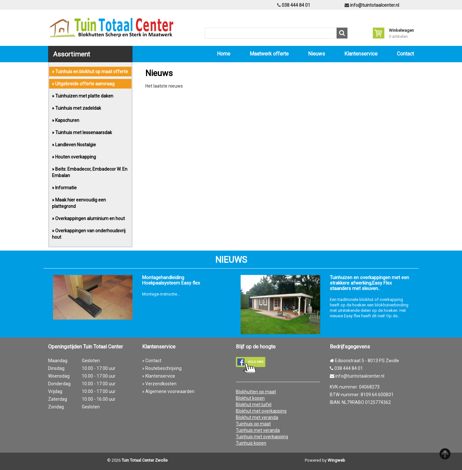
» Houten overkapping (74, 156)
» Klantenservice (158, 376)
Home (223, 54)
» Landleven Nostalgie (74, 144)
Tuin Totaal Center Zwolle (144, 460)
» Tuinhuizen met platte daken (82, 95)
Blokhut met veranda (257, 417)
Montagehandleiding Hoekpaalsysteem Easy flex (171, 280)
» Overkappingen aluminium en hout (88, 218)
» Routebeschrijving (162, 368)
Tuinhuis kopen (251, 443)
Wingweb (336, 460)
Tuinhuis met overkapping (262, 436)
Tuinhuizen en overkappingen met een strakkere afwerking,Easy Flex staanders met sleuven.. (369, 283)
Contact (405, 54)
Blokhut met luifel (253, 404)
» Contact (151, 360)
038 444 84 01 (293, 5)
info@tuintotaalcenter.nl (372, 5)
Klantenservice (361, 54)
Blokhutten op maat (256, 391)
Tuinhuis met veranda (258, 430)
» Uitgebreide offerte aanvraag (83, 83)
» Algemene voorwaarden (168, 391)
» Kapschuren (65, 120)
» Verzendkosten (159, 383)
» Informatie (64, 187)
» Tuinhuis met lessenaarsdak (82, 132)
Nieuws (316, 54)
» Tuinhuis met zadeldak (76, 108)
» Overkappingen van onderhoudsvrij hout (88, 234)
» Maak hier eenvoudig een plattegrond (79, 203)
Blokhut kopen (250, 398)
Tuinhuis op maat (253, 423)
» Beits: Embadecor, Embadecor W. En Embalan (89, 172)
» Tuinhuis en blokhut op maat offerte (90, 71)
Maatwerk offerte (269, 54)
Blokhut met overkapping (261, 411)
